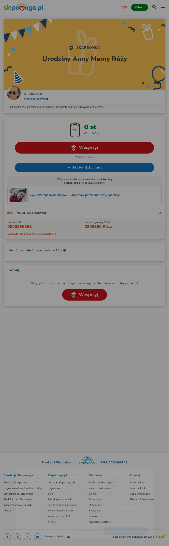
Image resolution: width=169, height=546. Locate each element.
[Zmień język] (10, 468)
